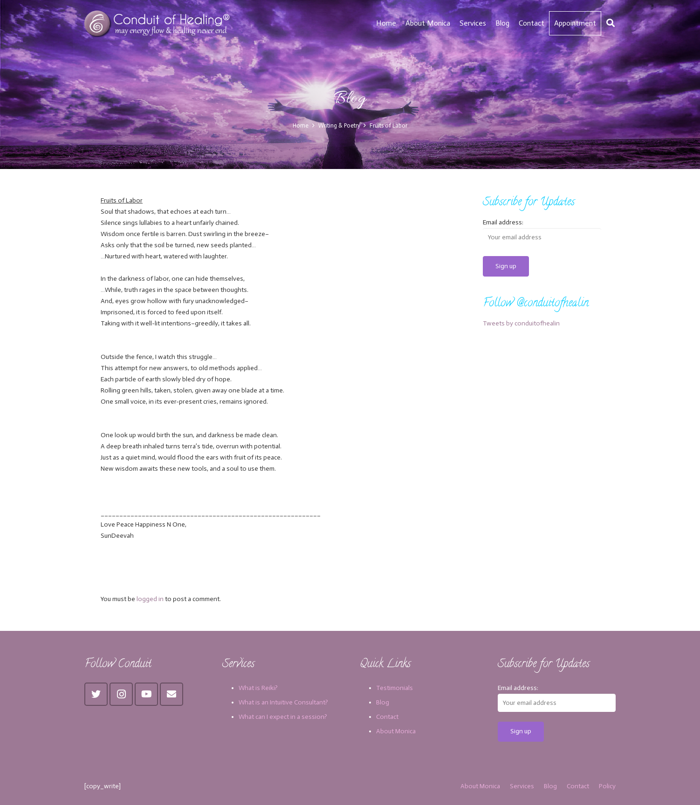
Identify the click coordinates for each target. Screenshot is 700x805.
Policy (607, 786)
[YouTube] (146, 694)
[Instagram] (121, 694)
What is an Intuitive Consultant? (283, 702)
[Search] (610, 23)
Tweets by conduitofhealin (521, 323)
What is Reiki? (258, 688)
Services (522, 786)
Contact (387, 717)
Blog (382, 702)
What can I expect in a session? (283, 717)
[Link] (158, 23)
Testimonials (394, 688)
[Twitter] (96, 694)
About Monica (396, 731)
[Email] (171, 694)
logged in (150, 599)
